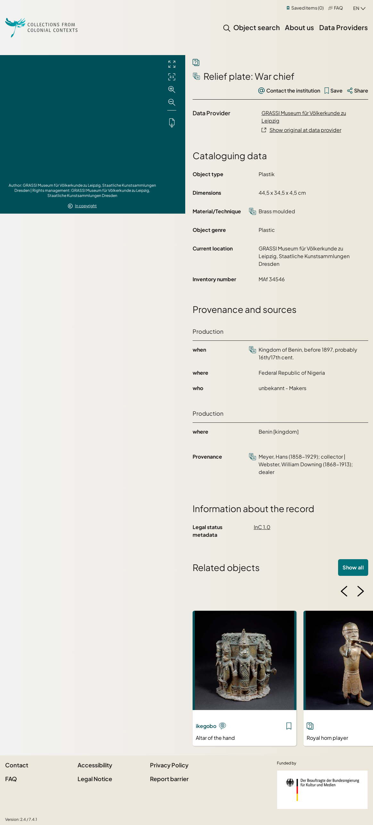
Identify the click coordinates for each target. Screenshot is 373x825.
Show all (353, 567)
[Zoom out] (172, 102)
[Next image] (360, 591)
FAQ (338, 8)
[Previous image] (344, 591)
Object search (256, 27)
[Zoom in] (172, 90)
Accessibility (95, 765)
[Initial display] (172, 77)
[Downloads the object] (172, 123)
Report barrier (169, 778)
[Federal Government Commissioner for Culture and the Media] (322, 790)
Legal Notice (95, 778)
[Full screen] (172, 64)
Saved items (307, 8)
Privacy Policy (169, 765)
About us (299, 27)
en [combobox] (356, 8)
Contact (16, 765)
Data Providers (343, 27)
